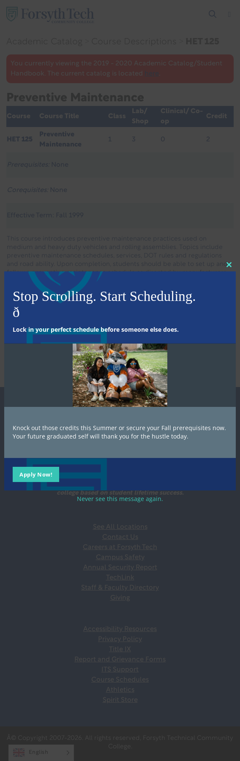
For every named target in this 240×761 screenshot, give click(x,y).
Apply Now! (35, 474)
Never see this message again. (120, 499)
